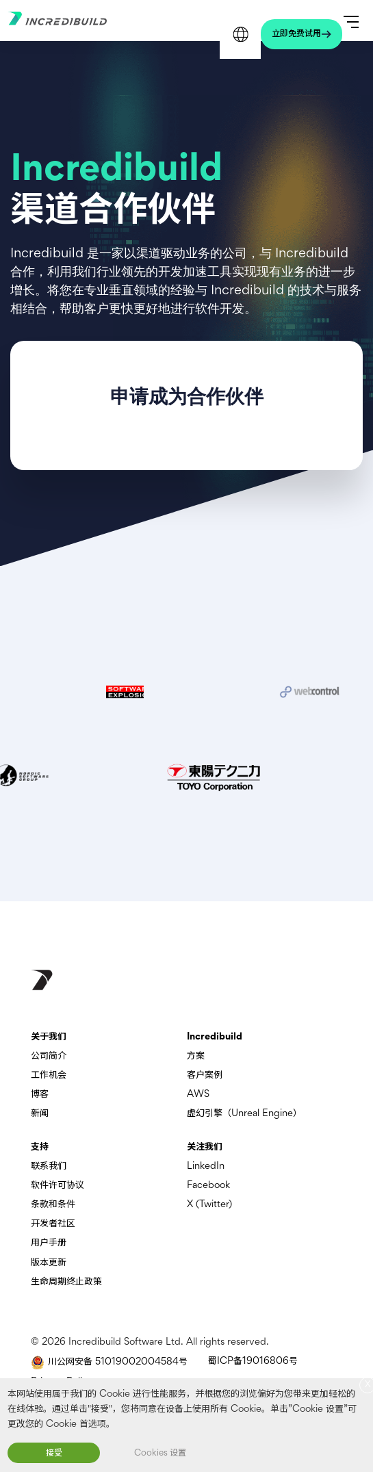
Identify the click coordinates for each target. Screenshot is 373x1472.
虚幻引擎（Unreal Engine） (244, 1113)
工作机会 (48, 1075)
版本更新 (48, 1262)
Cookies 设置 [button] (160, 1453)
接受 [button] (54, 1453)
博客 (40, 1094)
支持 (40, 1147)
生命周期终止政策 (66, 1282)
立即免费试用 (296, 34)
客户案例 (204, 1075)
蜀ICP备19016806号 (253, 1361)
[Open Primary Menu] (351, 20)
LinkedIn (205, 1166)
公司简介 (48, 1056)
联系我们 (48, 1166)
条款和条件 (53, 1204)
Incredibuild (214, 1037)
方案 (196, 1056)
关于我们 (48, 1037)
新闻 (40, 1113)
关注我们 (204, 1147)
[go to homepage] (42, 980)
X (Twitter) (209, 1204)
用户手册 (48, 1243)
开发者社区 (53, 1223)
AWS (198, 1094)
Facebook (208, 1185)
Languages (240, 34)
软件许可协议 (57, 1185)
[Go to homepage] (76, 22)
